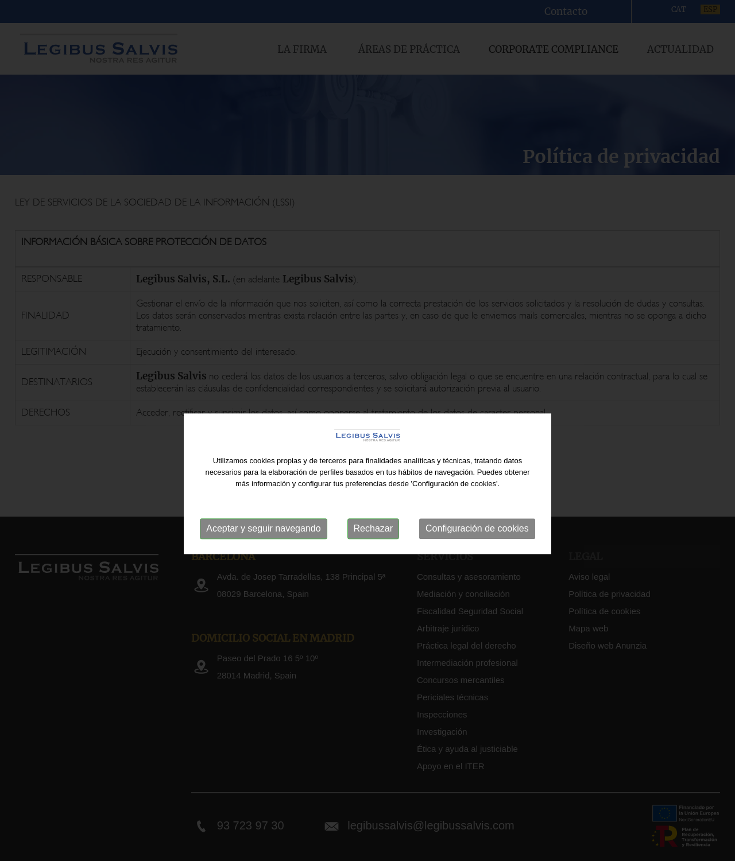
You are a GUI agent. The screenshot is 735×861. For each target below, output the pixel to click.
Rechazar (373, 549)
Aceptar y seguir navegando (263, 549)
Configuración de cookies (477, 549)
